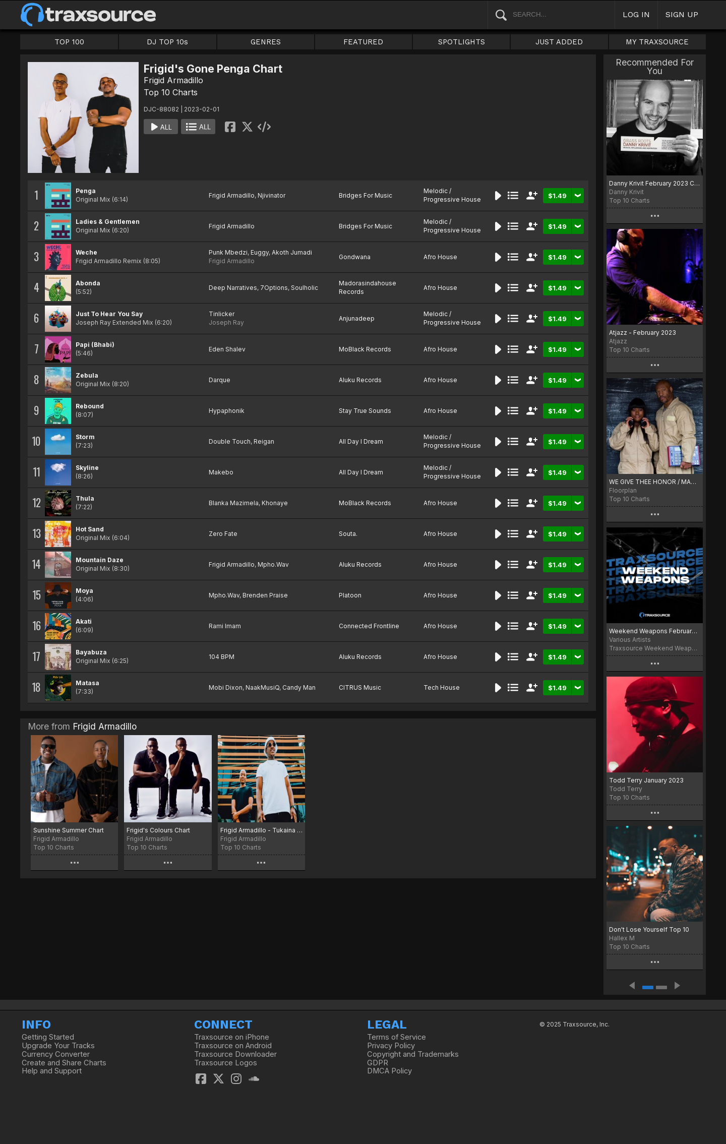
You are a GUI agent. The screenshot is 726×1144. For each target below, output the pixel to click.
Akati (84, 621)
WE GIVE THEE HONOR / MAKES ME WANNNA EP (654, 482)
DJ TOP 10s (167, 41)
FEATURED (363, 41)
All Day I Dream (361, 441)
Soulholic (304, 287)
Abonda (88, 283)
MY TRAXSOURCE (657, 41)
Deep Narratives (233, 287)
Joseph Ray (226, 322)
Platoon (350, 595)
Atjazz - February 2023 (642, 332)
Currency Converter (56, 1054)
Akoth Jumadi (292, 252)
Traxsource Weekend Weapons (654, 648)
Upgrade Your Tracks (58, 1045)
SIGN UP (682, 14)
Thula (85, 498)
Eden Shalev (227, 349)
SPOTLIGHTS (461, 41)
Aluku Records (360, 380)
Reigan (264, 441)
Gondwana (355, 257)
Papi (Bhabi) (95, 344)
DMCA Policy (389, 1070)
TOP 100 (69, 41)
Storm (85, 437)
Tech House (442, 687)
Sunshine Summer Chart (68, 830)
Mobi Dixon (226, 687)
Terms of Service (396, 1037)
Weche (86, 252)
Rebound (90, 406)
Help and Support (52, 1070)
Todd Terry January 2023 (646, 780)
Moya (84, 590)
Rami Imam (225, 626)
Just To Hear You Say (109, 314)
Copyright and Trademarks (413, 1054)
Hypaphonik (227, 410)
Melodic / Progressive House (452, 195)
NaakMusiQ (262, 687)
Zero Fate (223, 533)
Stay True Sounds (365, 410)
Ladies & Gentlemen (108, 221)
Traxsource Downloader (235, 1054)
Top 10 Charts (171, 92)
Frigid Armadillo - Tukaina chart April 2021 (261, 830)
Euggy (260, 252)
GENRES (266, 41)
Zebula (87, 375)
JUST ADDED (559, 41)
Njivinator (271, 195)
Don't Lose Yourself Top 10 (649, 929)
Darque (219, 380)
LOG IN (636, 14)
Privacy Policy (391, 1045)
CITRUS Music (360, 687)
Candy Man (299, 687)
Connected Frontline (369, 626)
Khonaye (275, 503)
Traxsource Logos (225, 1062)
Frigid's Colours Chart (158, 830)
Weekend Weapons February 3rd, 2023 (654, 631)
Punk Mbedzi (228, 252)
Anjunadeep (357, 318)
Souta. (348, 533)
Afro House (440, 257)
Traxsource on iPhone (231, 1037)
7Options (274, 287)
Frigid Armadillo (173, 80)
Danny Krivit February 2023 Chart (654, 183)
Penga (86, 191)
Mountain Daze (100, 560)
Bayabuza (91, 652)
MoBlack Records (365, 349)
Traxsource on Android (233, 1045)
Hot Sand (90, 529)
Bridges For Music (365, 195)
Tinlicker (221, 314)
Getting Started (48, 1037)
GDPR (377, 1062)
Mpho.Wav (273, 564)
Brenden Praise (265, 595)
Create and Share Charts (64, 1062)
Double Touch (230, 441)
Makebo (221, 472)
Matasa (87, 683)
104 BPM (221, 656)
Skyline (87, 467)
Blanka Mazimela (234, 503)
